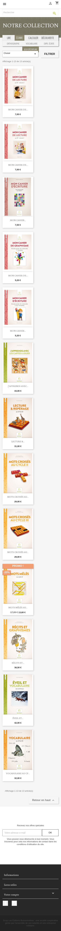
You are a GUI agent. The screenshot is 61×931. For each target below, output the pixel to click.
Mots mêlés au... (17, 607)
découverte (47, 38)
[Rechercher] (30, 12)
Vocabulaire (31, 43)
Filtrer (49, 54)
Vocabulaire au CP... (18, 773)
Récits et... (18, 662)
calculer (33, 38)
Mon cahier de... (18, 109)
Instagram (14, 903)
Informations (11, 874)
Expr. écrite (49, 43)
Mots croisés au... (17, 496)
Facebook (5, 903)
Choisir (20, 54)
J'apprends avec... (18, 386)
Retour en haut (43, 800)
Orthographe (13, 43)
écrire (19, 38)
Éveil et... (18, 718)
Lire (9, 38)
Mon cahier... (18, 220)
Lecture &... (18, 441)
